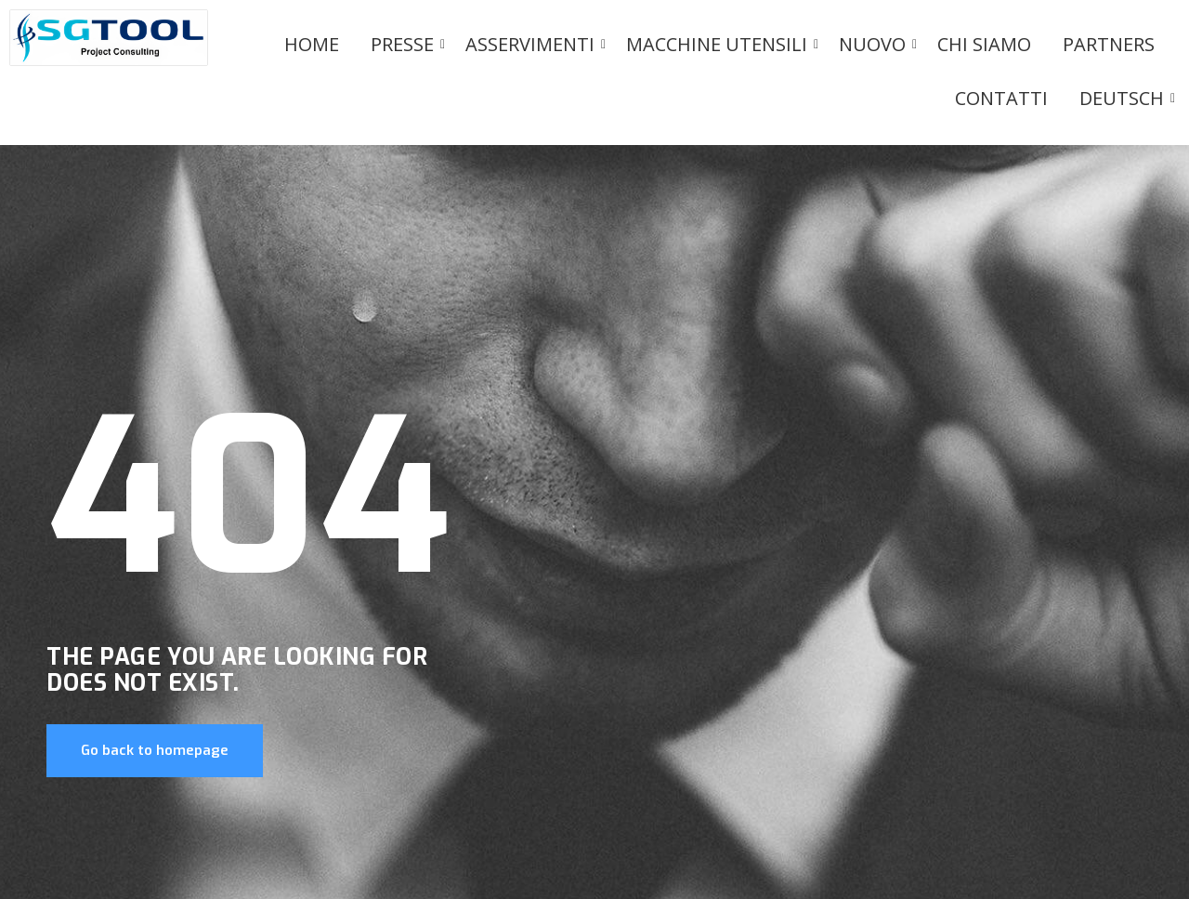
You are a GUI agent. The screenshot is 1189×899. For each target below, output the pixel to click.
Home (311, 44)
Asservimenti (533, 44)
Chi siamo (984, 44)
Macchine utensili (720, 44)
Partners (1109, 44)
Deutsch (1124, 98)
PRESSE (405, 44)
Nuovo (875, 44)
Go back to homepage (155, 750)
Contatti (1001, 98)
